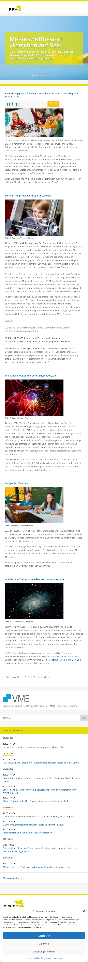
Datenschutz (46, 958)
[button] (83, 911)
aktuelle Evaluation (55, 546)
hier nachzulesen (39, 362)
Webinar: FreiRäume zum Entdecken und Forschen (27, 832)
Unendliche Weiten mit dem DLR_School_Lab (30, 375)
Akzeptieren (44, 935)
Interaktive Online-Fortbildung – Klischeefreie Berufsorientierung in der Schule (41, 762)
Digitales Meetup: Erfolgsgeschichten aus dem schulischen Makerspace (37, 867)
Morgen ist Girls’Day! (16, 483)
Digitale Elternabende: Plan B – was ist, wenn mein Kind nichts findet (36, 801)
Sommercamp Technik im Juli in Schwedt (28, 195)
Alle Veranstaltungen (13, 878)
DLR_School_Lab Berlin (37, 430)
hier (50, 470)
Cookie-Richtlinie (33, 958)
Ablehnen (44, 943)
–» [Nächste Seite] (38, 677)
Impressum (57, 958)
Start (84, 718)
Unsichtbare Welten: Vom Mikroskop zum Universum (34, 579)
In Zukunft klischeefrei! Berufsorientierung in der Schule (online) (34, 747)
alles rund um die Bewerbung (32, 182)
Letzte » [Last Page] (45, 677)
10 (55, 75)
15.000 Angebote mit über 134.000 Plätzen (25, 534)
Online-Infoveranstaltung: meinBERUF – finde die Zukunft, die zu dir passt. (39, 816)
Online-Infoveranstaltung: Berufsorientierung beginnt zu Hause (33, 824)
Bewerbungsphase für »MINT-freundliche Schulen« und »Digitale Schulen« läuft (41, 95)
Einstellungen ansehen (44, 951)
